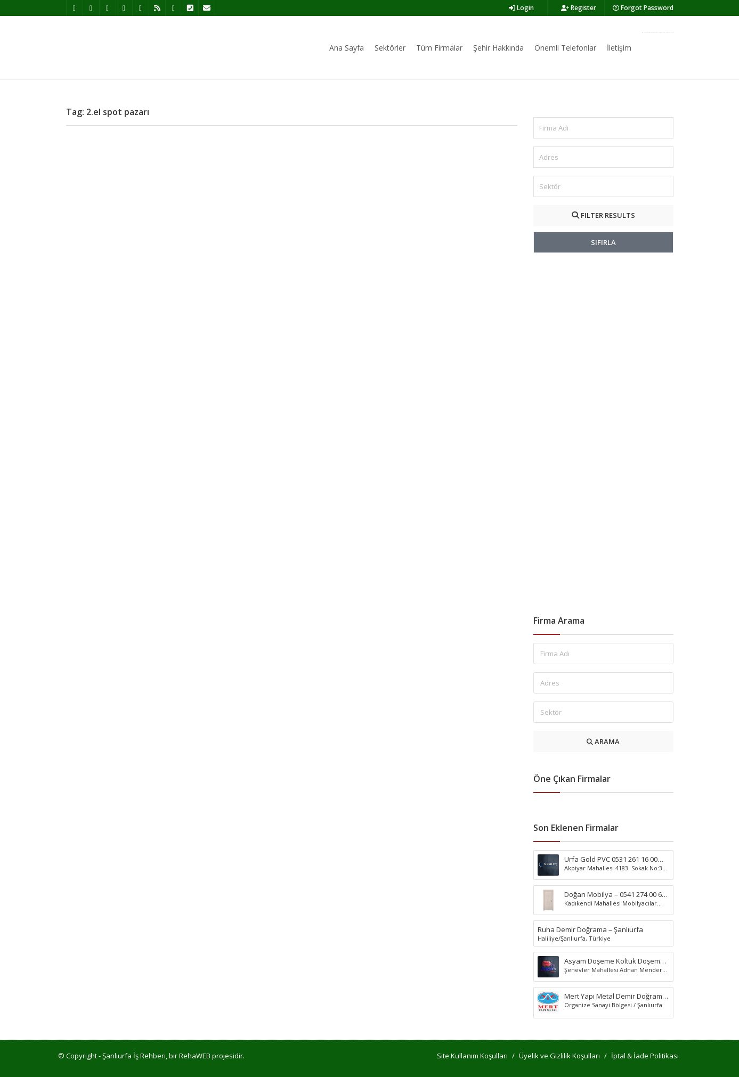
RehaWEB (194, 1055)
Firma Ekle (658, 32)
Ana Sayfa (346, 48)
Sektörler (390, 48)
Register (578, 7)
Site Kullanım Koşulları (472, 1055)
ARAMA (603, 741)
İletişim (619, 48)
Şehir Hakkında (498, 48)
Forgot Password (643, 7)
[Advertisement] (603, 434)
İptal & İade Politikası (645, 1055)
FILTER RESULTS (603, 215)
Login (521, 7)
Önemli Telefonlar (565, 48)
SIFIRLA (603, 242)
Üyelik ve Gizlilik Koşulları (559, 1055)
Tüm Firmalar (439, 48)
